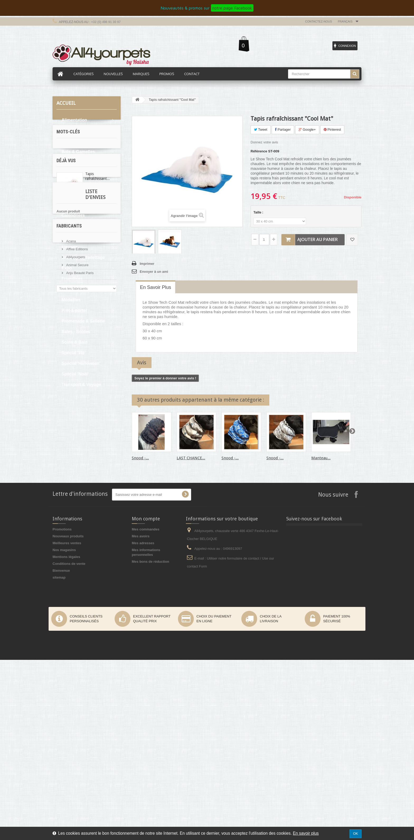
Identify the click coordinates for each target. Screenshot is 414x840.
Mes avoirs (140, 716)
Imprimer (147, 264)
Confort (69, 226)
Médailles (71, 300)
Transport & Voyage (81, 384)
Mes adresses (143, 723)
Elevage (69, 247)
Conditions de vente (69, 744)
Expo (67, 268)
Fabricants (69, 576)
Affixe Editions (76, 598)
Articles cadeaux (78, 130)
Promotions (62, 709)
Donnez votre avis (264, 142)
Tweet (260, 129)
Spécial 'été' (74, 353)
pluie (78, 447)
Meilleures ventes (67, 723)
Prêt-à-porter (74, 310)
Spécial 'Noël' (75, 374)
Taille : (258, 212)
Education (72, 236)
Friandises (72, 278)
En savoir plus (306, 833)
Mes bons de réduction (150, 742)
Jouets (68, 289)
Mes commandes (145, 709)
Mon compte (146, 699)
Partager (283, 129)
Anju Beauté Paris (79, 621)
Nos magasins (64, 730)
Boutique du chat (79, 183)
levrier (92, 431)
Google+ (307, 129)
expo (86, 439)
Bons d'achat (75, 162)
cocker (93, 447)
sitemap (59, 758)
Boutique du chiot (79, 194)
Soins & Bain (75, 342)
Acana (70, 590)
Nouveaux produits (68, 716)
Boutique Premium (80, 204)
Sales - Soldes (76, 331)
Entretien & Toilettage (83, 257)
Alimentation (74, 120)
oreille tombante (72, 423)
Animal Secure (76, 613)
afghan (101, 439)
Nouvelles (113, 74)
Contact (191, 74)
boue (96, 423)
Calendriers (73, 215)
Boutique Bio (75, 173)
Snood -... (140, 458)
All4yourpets (75, 605)
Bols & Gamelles (78, 151)
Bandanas (72, 141)
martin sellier (70, 431)
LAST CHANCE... (191, 458)
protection (67, 439)
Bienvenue (61, 751)
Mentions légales (66, 737)
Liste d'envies (73, 527)
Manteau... (321, 458)
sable (63, 447)
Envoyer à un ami (154, 272)
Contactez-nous (318, 21)
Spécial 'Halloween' (81, 363)
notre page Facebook (232, 8)
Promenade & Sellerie (83, 321)
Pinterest (332, 129)
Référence (259, 151)
